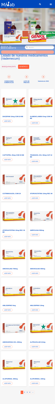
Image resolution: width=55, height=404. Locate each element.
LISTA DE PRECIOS (26, 81)
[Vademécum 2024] (43, 76)
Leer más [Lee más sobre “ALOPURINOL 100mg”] (35, 383)
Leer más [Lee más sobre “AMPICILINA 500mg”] (35, 235)
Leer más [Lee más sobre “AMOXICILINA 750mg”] (7, 273)
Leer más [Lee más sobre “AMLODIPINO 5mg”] (7, 310)
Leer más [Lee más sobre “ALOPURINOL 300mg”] (7, 383)
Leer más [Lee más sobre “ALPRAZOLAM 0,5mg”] (35, 346)
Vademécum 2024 (43, 81)
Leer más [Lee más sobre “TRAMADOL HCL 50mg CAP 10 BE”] (35, 161)
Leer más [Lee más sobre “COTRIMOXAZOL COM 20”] (7, 198)
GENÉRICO (23, 66)
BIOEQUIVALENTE (9, 66)
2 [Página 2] (24, 392)
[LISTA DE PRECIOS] (26, 76)
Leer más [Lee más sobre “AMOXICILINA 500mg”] (35, 273)
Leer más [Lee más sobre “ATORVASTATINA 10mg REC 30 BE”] (7, 236)
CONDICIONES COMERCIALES (9, 81)
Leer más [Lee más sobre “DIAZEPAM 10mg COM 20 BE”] (7, 121)
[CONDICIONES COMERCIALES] (9, 76)
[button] (40, 4)
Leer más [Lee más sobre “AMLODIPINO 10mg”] (35, 310)
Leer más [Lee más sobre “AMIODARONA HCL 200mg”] (7, 346)
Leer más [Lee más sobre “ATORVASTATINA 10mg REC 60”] (35, 198)
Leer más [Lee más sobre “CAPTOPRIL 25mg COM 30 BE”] (7, 159)
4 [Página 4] (29, 392)
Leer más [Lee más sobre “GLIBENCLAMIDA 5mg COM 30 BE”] (35, 123)
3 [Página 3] (27, 392)
